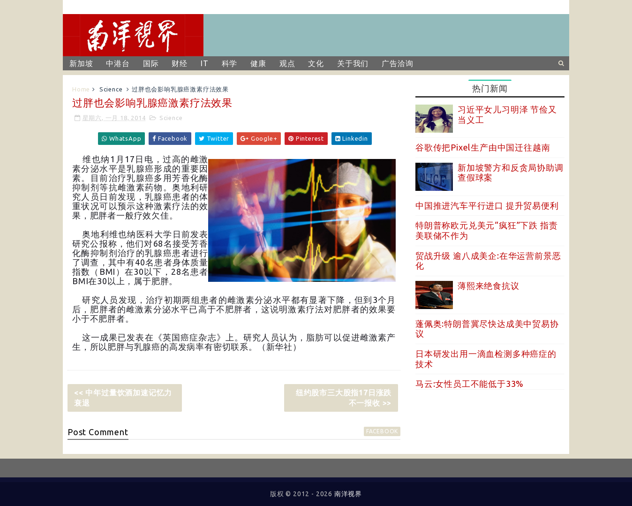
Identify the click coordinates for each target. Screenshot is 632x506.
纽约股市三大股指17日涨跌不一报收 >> (343, 397)
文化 (316, 63)
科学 (230, 63)
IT (205, 63)
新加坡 (81, 63)
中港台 (117, 63)
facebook (382, 431)
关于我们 (353, 63)
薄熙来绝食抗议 (488, 285)
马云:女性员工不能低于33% (469, 383)
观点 (287, 63)
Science (111, 89)
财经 (180, 63)
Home (81, 89)
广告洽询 (397, 63)
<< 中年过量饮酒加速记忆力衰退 (123, 397)
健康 (258, 63)
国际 (151, 63)
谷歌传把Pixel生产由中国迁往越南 (482, 147)
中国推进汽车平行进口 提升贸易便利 (487, 205)
